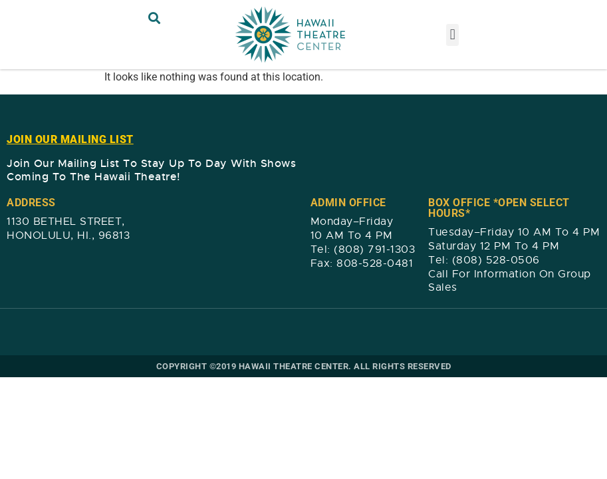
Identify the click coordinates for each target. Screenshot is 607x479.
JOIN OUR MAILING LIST (70, 139)
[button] (155, 18)
